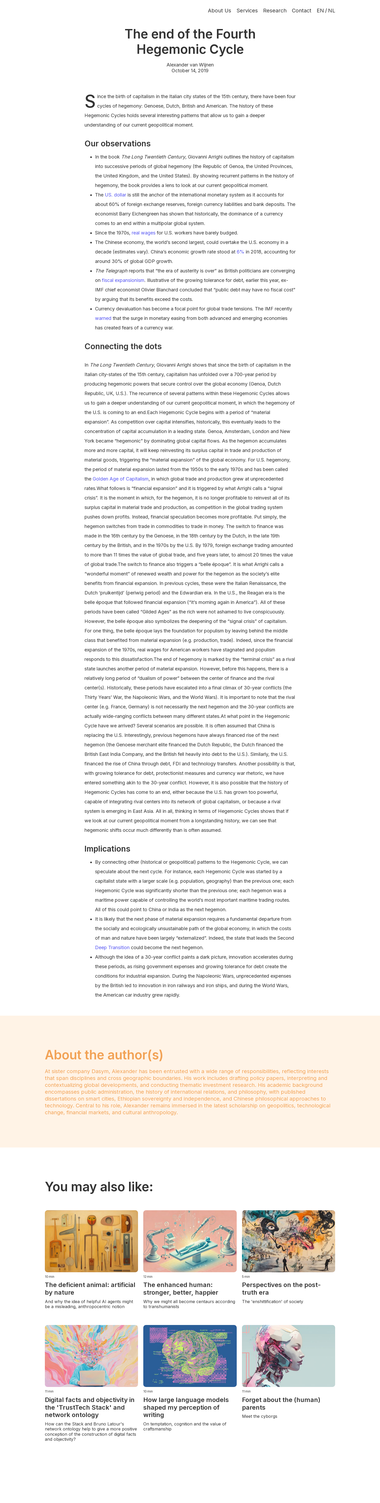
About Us (219, 10)
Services (247, 10)
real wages (143, 233)
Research (275, 10)
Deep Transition (112, 947)
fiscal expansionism (123, 280)
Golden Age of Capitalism (121, 479)
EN (320, 10)
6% (240, 251)
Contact (301, 10)
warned (103, 318)
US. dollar (115, 195)
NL (331, 10)
